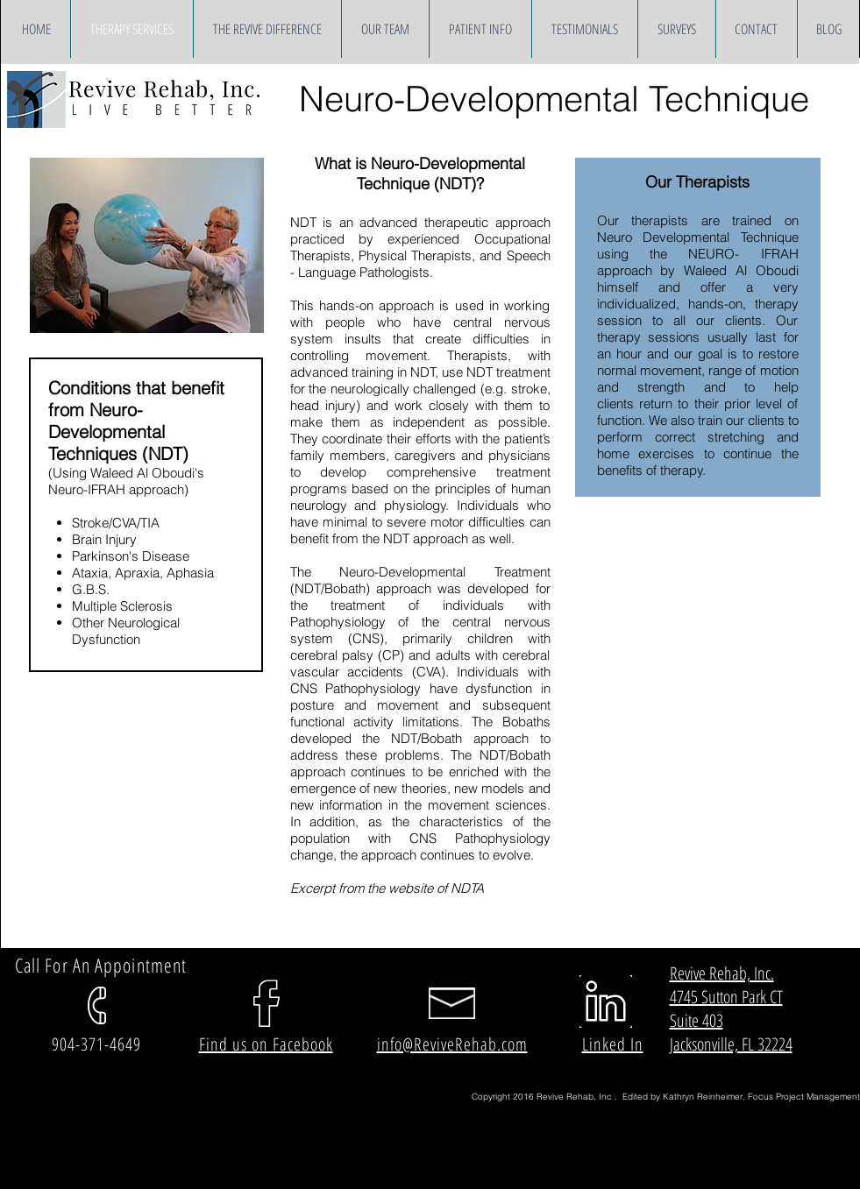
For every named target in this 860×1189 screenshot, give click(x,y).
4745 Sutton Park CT (726, 997)
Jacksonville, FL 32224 (731, 1044)
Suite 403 (696, 1020)
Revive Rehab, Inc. (722, 973)
